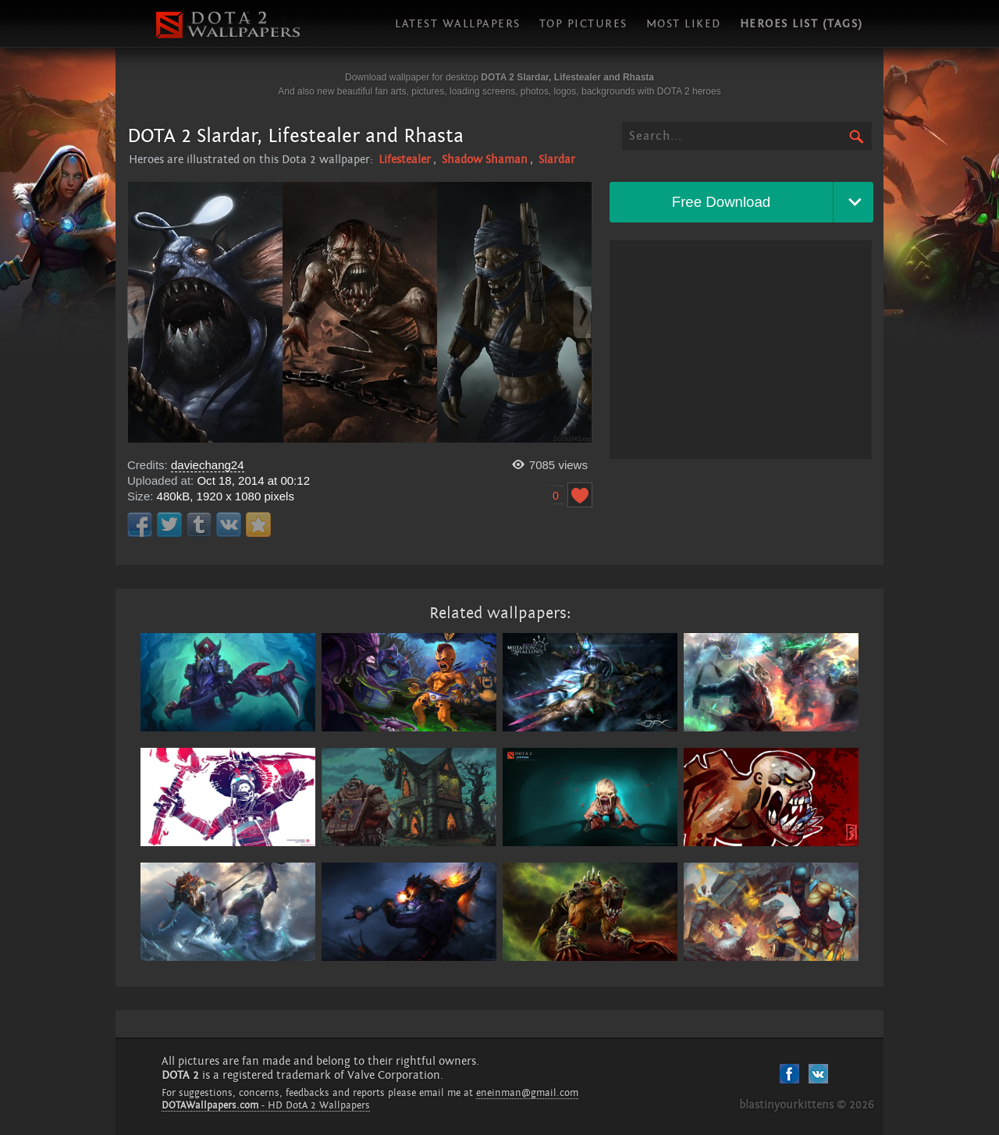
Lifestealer (405, 159)
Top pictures (583, 23)
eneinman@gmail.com (527, 1092)
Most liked (683, 23)
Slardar (557, 159)
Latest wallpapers (458, 23)
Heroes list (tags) (801, 23)
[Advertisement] (741, 349)
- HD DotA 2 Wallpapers (266, 1105)
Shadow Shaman (485, 159)
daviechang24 (207, 464)
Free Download (721, 202)
